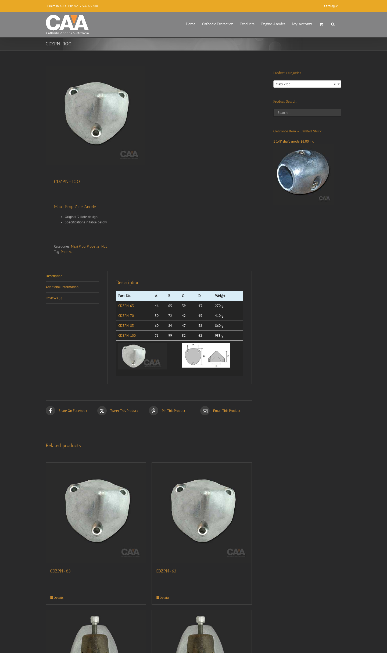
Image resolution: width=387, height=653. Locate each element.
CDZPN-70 (126, 315)
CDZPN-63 (126, 305)
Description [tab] (54, 276)
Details (58, 598)
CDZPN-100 (127, 335)
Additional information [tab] (62, 287)
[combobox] (307, 84)
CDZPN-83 (126, 325)
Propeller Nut (97, 246)
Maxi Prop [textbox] (306, 84)
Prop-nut (67, 251)
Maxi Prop (78, 246)
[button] (333, 23)
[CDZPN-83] (96, 513)
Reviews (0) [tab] (54, 298)
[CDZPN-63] (202, 513)
